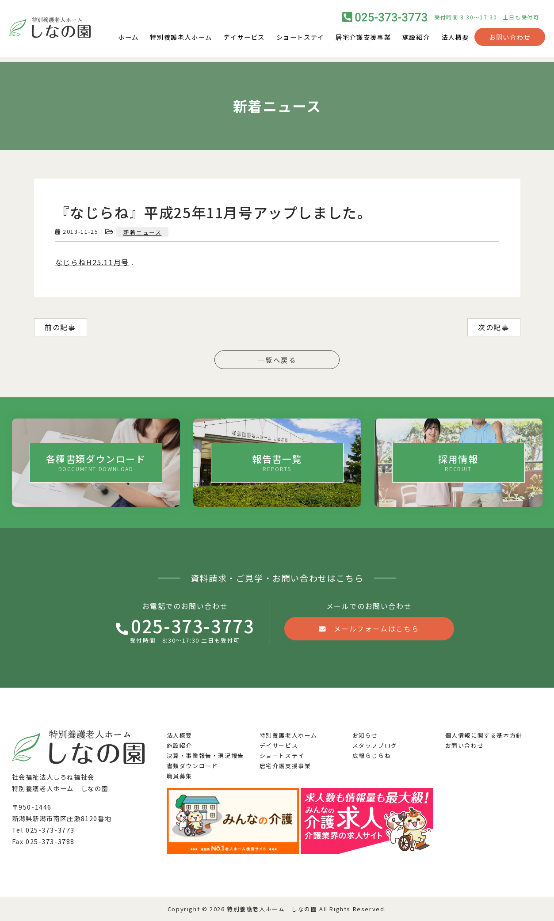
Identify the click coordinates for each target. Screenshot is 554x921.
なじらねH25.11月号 (92, 262)
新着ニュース (142, 232)
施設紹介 (416, 39)
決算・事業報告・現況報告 (205, 755)
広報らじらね (371, 755)
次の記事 (493, 327)
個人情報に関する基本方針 (484, 735)
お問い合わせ (510, 39)
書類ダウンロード (192, 765)
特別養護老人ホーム (181, 39)
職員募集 (179, 776)
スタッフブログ (374, 745)
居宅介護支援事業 (363, 39)
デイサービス (244, 39)
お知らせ (365, 735)
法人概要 (455, 39)
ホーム (128, 39)
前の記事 (60, 327)
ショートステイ (300, 39)
